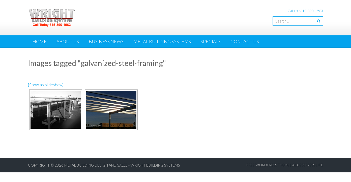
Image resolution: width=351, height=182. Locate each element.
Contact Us (244, 41)
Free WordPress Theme (267, 165)
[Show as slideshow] (46, 84)
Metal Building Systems (162, 41)
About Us (67, 41)
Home (40, 41)
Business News (106, 41)
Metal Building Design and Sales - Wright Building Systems (122, 165)
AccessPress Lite (307, 165)
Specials (211, 41)
